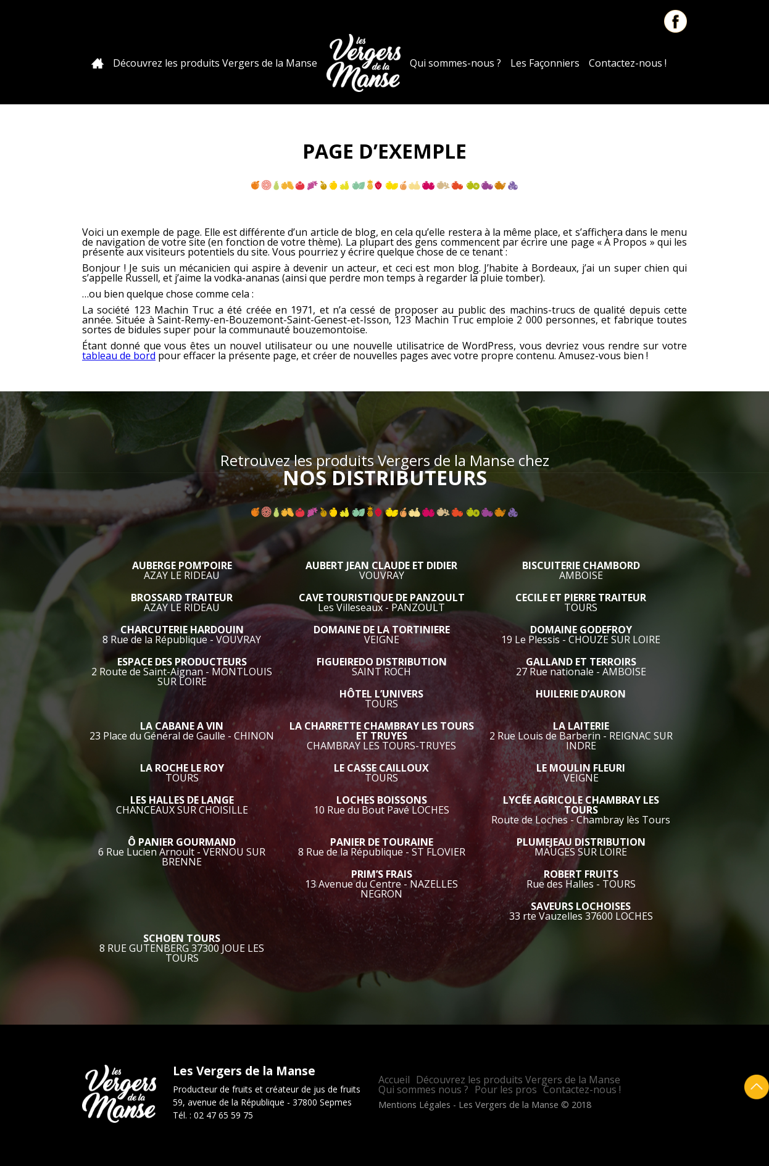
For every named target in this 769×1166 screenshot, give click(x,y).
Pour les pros (506, 1089)
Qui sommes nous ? (423, 1089)
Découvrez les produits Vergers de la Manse (215, 63)
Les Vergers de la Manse (363, 63)
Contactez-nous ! (628, 63)
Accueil (97, 63)
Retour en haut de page (756, 1087)
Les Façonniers (545, 63)
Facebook (675, 21)
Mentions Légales (414, 1104)
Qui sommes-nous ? (455, 63)
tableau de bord (119, 355)
